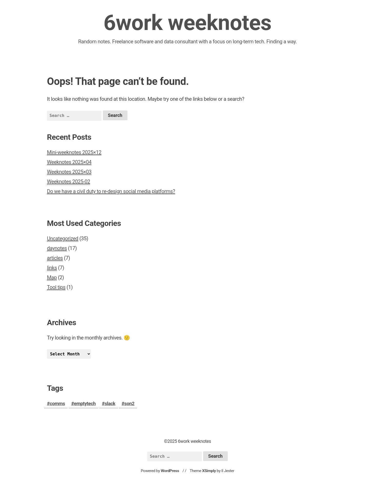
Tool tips (56, 287)
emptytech (85, 403)
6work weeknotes (187, 22)
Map (52, 277)
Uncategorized (62, 238)
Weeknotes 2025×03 (69, 172)
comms (57, 403)
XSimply (209, 470)
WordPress (170, 470)
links (52, 268)
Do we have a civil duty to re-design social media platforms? (111, 191)
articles (55, 258)
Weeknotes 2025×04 (69, 162)
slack (110, 403)
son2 (129, 403)
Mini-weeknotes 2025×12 (74, 152)
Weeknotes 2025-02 (68, 181)
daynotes (57, 248)
